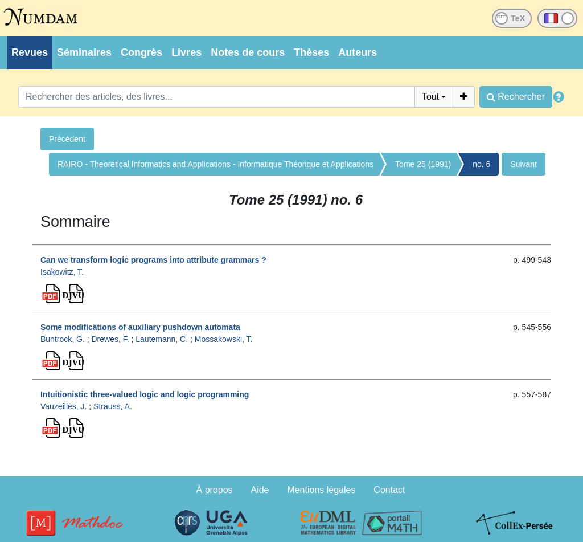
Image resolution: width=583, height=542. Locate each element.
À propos (214, 490)
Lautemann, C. (162, 339)
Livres (186, 52)
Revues (29, 52)
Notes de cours (248, 52)
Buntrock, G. (62, 339)
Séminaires (84, 52)
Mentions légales (321, 490)
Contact (389, 490)
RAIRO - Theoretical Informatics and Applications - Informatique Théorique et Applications (215, 164)
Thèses (311, 52)
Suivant (523, 164)
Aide (260, 490)
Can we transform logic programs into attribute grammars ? (153, 259)
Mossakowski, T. (224, 339)
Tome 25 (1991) (423, 164)
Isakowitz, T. (62, 271)
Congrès (141, 52)
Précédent (67, 139)
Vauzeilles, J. (63, 406)
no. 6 (481, 164)
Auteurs (357, 52)
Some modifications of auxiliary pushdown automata (140, 327)
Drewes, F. (110, 339)
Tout (430, 96)
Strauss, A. (112, 406)
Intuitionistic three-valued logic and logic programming (144, 394)
